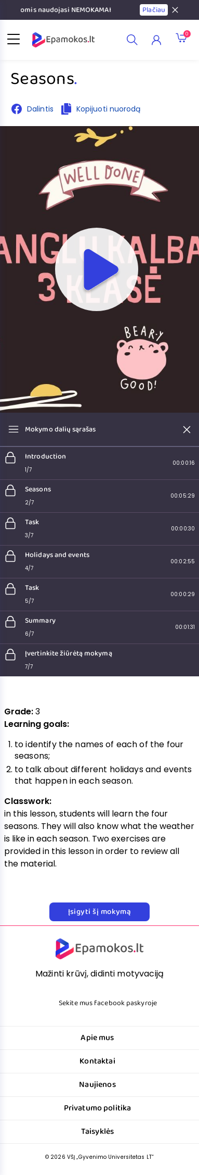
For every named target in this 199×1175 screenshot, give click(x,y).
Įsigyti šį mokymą (99, 912)
